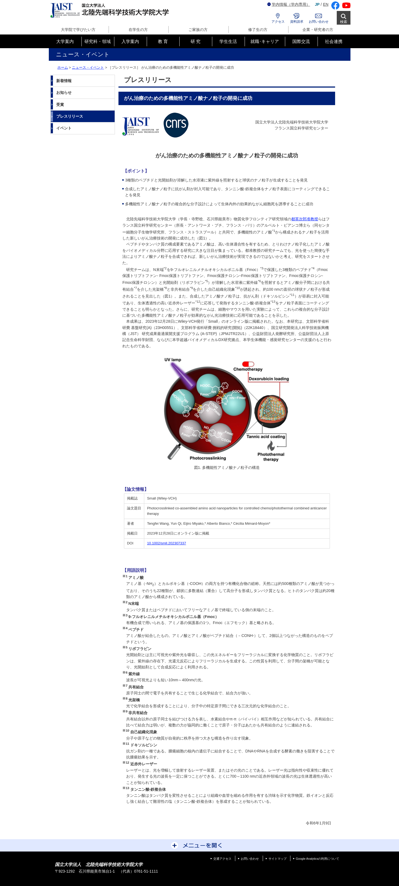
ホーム (62, 67)
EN (325, 4)
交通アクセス (222, 858)
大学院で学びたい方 (78, 29)
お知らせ (64, 92)
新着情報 (64, 81)
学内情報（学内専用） (288, 4)
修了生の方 (257, 29)
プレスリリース (69, 116)
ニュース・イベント (88, 67)
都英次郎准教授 (304, 219)
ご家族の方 (198, 29)
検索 (343, 22)
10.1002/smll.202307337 (166, 543)
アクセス (278, 22)
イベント (64, 128)
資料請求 (296, 22)
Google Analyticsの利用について (317, 858)
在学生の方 (138, 29)
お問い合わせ (319, 22)
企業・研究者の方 (317, 29)
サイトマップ (277, 858)
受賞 (60, 104)
